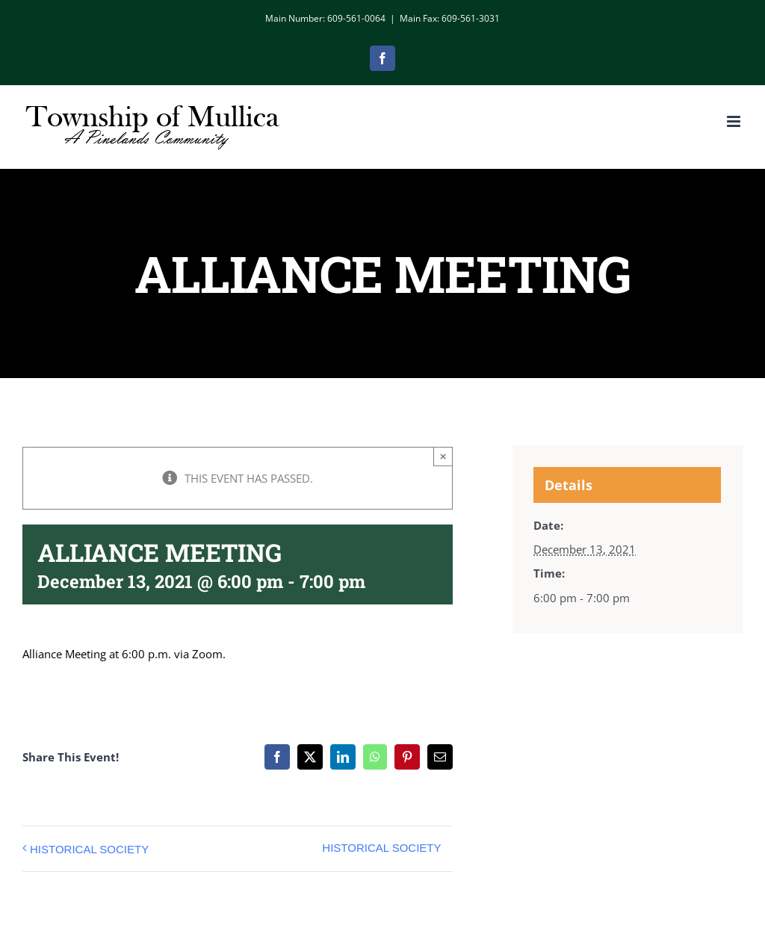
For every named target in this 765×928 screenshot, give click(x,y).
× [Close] (443, 456)
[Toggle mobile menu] (735, 121)
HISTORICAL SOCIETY (89, 849)
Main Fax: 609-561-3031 (450, 18)
